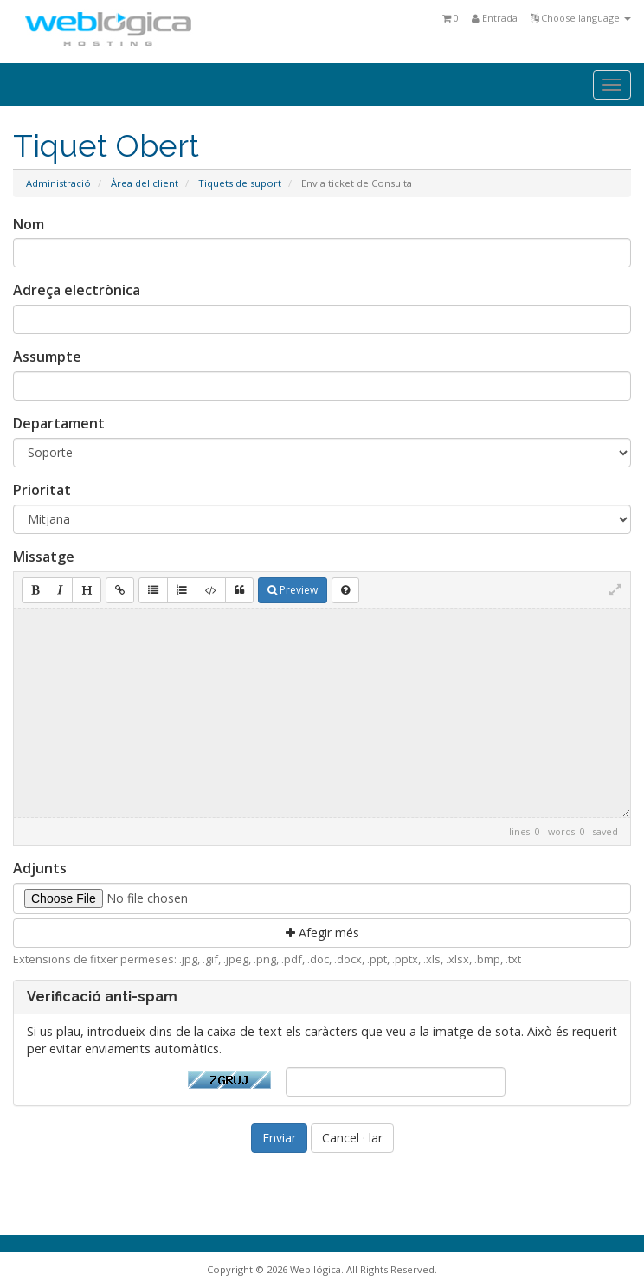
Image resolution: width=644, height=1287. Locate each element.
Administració (58, 183)
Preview (292, 589)
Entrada (495, 17)
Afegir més (322, 932)
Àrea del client (144, 183)
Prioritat (42, 489)
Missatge (43, 556)
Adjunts (40, 868)
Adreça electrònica (76, 289)
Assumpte (47, 356)
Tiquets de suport (239, 183)
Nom (28, 224)
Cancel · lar (352, 1137)
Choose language (581, 17)
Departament (59, 423)
